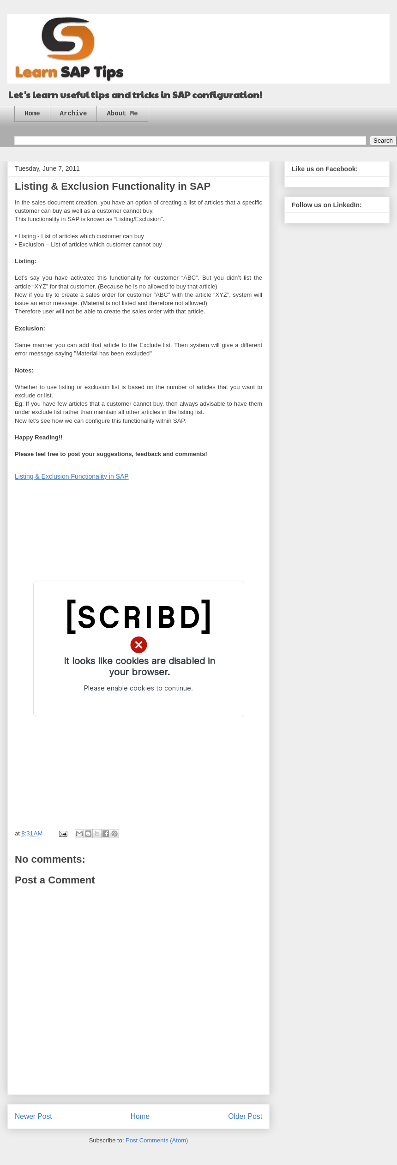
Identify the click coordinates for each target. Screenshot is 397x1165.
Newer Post (33, 1116)
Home (32, 113)
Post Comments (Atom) (157, 1140)
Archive (73, 113)
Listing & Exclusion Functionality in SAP (72, 476)
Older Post (245, 1116)
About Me (122, 113)
